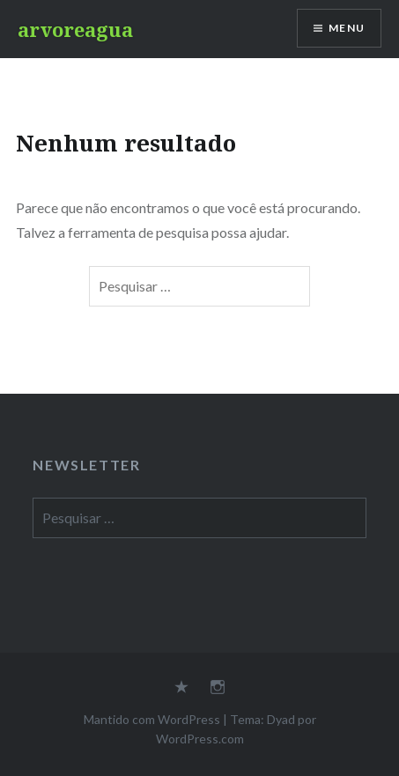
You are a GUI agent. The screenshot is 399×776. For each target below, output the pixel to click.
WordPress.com (200, 738)
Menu (347, 27)
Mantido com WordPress (152, 719)
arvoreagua (75, 29)
